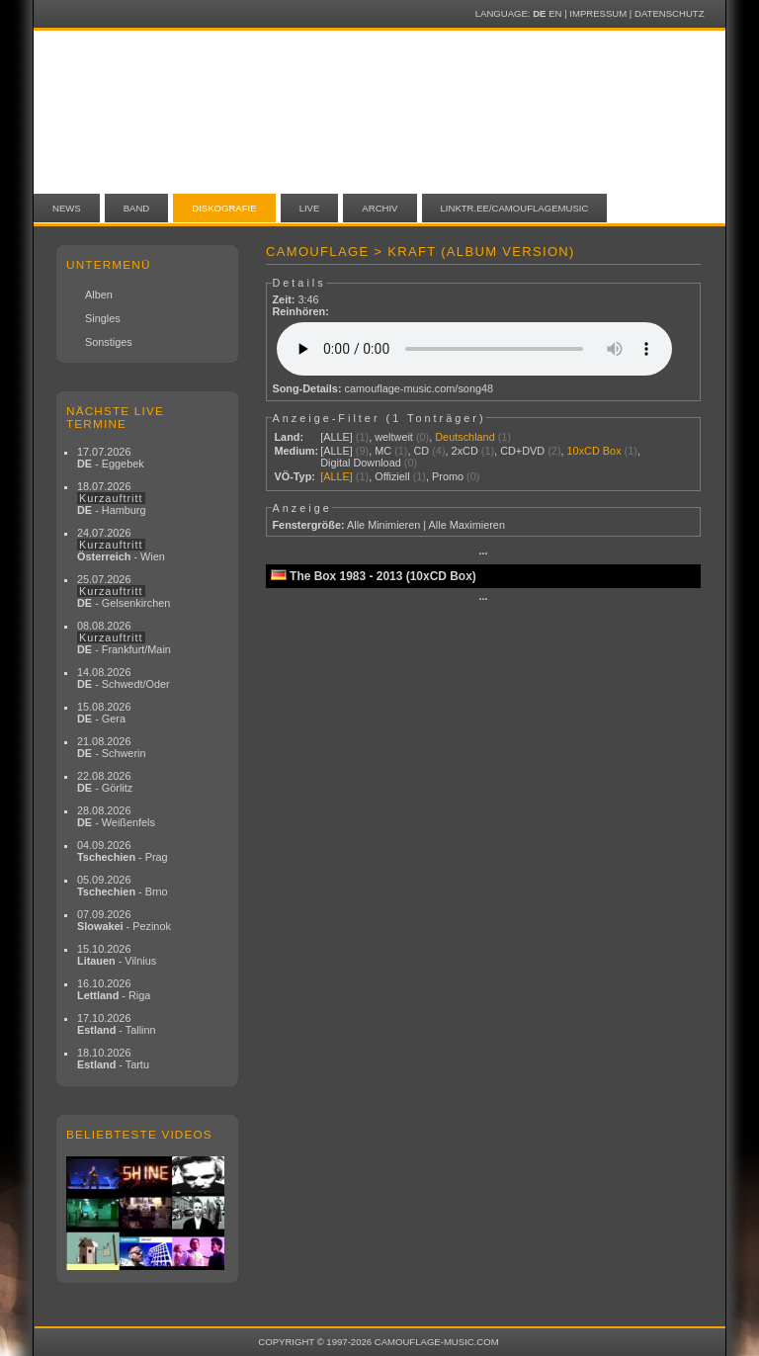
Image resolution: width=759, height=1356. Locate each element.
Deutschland (464, 437)
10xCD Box (594, 451)
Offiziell (392, 476)
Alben (99, 294)
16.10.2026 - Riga (113, 989)
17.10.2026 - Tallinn (116, 1024)
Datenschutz (669, 13)
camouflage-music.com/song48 (419, 388)
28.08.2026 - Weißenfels (116, 816)
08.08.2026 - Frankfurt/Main (124, 637)
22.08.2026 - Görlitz (104, 782)
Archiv (379, 208)
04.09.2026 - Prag (122, 851)
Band (137, 208)
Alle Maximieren (467, 525)
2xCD (465, 451)
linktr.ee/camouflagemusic (515, 208)
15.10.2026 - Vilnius (116, 955)
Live (309, 208)
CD (421, 451)
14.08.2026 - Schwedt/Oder (123, 678)
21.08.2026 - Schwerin (111, 747)
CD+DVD (522, 451)
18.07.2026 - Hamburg (111, 498)
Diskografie (224, 208)
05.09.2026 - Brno (122, 885)
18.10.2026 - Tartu (113, 1058)
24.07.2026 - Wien (121, 544)
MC (383, 451)
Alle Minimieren (383, 525)
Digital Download (360, 462)
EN (554, 13)
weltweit (394, 437)
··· (482, 553)
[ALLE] (336, 437)
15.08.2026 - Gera (103, 712)
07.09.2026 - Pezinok (124, 920)
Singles (103, 318)
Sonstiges (108, 342)
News (66, 208)
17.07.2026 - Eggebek (110, 457)
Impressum (598, 13)
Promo (448, 476)
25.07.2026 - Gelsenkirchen (123, 591)
